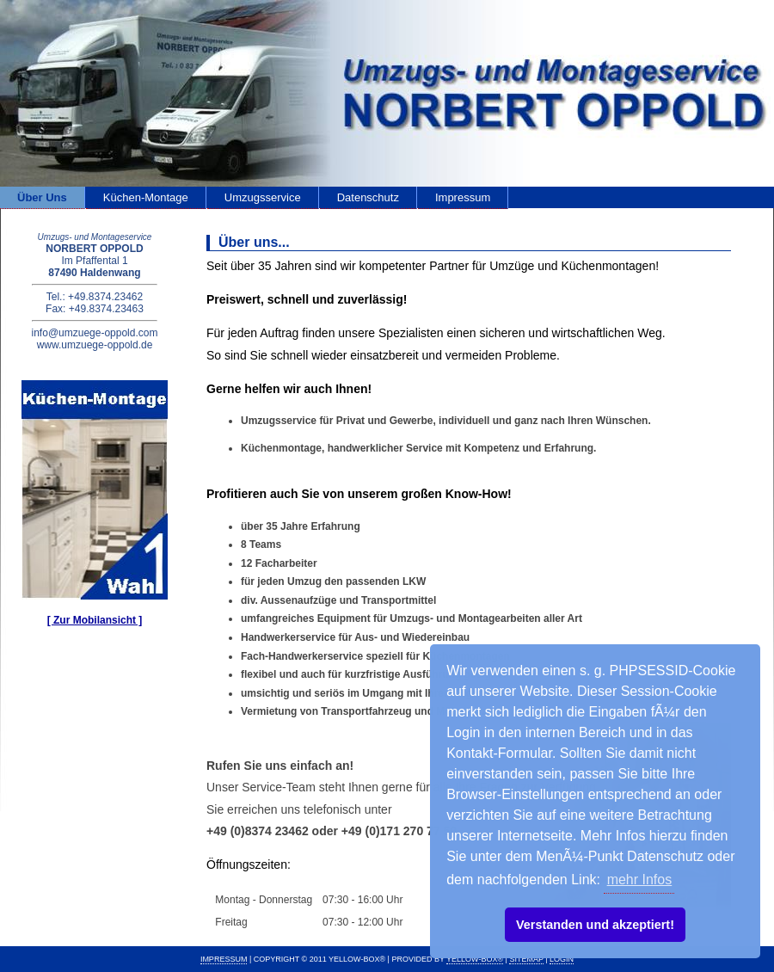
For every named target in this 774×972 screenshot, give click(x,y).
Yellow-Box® (474, 959)
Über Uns (42, 197)
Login (562, 959)
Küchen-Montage (145, 197)
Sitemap (526, 959)
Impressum (462, 197)
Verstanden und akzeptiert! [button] (595, 925)
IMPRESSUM (224, 959)
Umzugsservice (262, 197)
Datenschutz (368, 197)
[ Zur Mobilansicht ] (95, 620)
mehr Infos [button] (640, 879)
